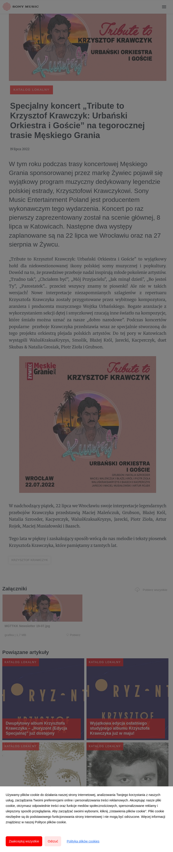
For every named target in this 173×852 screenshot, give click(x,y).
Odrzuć (53, 841)
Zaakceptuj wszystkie (24, 841)
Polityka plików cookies (83, 841)
